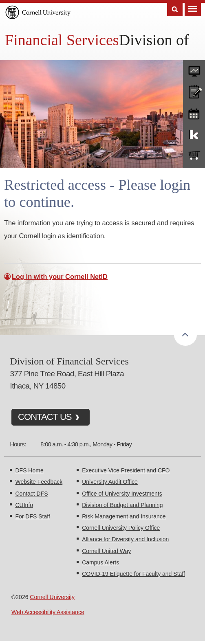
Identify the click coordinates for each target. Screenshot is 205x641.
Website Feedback (38, 482)
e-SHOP (194, 156)
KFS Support (194, 134)
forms (194, 69)
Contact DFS (31, 493)
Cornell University (52, 597)
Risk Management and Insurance (123, 516)
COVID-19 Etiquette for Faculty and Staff (133, 574)
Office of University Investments (122, 493)
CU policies (194, 91)
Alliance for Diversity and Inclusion (125, 539)
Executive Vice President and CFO (126, 470)
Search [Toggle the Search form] (175, 9)
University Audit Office (110, 482)
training (194, 112)
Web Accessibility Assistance (47, 612)
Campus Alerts (100, 562)
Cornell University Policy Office (121, 528)
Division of (154, 39)
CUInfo (24, 505)
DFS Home (29, 470)
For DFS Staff (32, 516)
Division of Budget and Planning (122, 505)
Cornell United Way (106, 551)
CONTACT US (45, 417)
